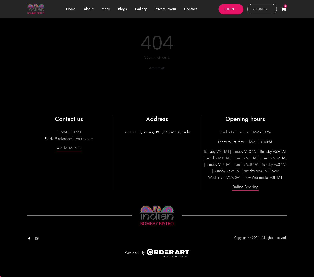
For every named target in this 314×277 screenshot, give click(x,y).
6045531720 (71, 132)
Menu (106, 9)
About (89, 9)
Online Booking (245, 187)
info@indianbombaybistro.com (71, 138)
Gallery (141, 9)
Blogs (122, 9)
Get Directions (68, 147)
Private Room (165, 9)
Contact (190, 9)
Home (71, 9)
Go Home (157, 68)
